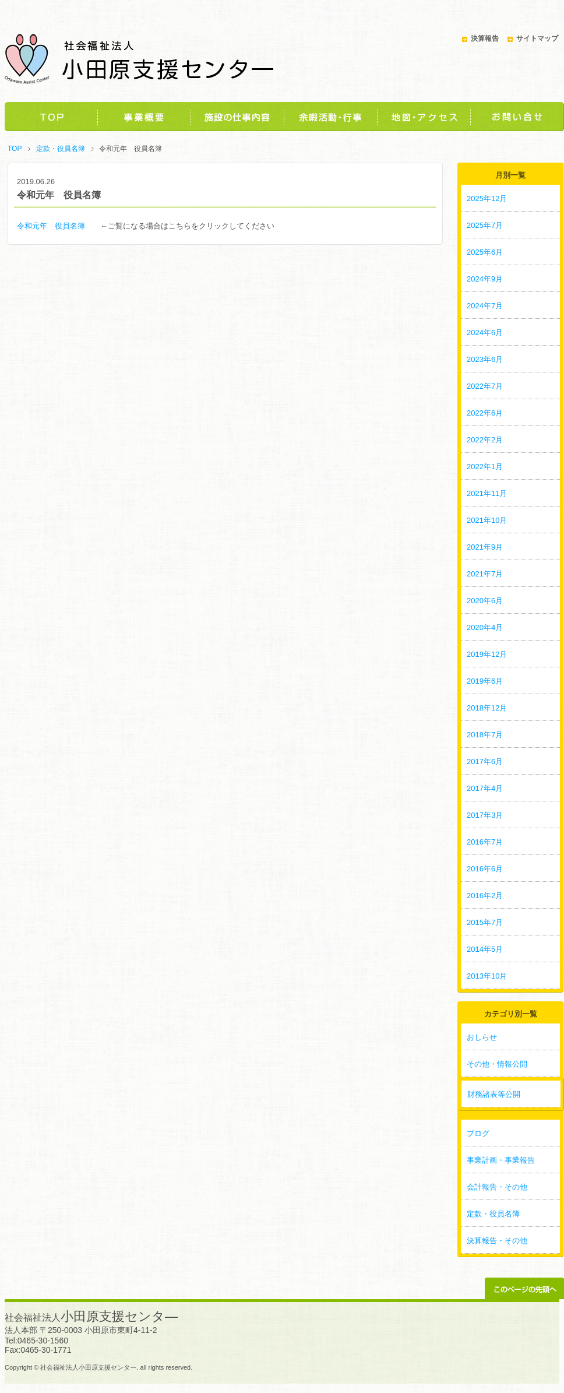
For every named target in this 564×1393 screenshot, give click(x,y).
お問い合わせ (517, 116)
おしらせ (482, 1037)
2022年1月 (485, 466)
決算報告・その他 (497, 1240)
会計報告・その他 (497, 1187)
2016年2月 (485, 895)
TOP (51, 116)
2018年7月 (485, 734)
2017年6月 (485, 761)
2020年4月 (485, 627)
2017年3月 (485, 815)
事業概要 (144, 116)
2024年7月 (485, 305)
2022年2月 (485, 439)
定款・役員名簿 (60, 149)
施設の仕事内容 (237, 116)
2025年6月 (485, 252)
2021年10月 (487, 520)
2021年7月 (485, 573)
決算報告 (485, 38)
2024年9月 (485, 279)
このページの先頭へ (524, 1288)
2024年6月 (485, 332)
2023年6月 (485, 359)
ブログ (478, 1133)
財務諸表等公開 (493, 1094)
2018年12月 (487, 707)
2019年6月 (485, 681)
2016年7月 (485, 842)
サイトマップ (537, 38)
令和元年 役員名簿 (55, 225)
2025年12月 (487, 198)
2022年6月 (485, 413)
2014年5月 (485, 949)
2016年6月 (485, 868)
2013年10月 (487, 976)
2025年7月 (485, 225)
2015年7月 (485, 922)
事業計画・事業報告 (501, 1160)
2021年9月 (485, 547)
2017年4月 (485, 788)
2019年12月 (487, 654)
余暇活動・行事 (331, 116)
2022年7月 (485, 386)
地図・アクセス (424, 116)
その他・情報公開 (497, 1064)
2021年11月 (487, 493)
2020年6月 (485, 600)
